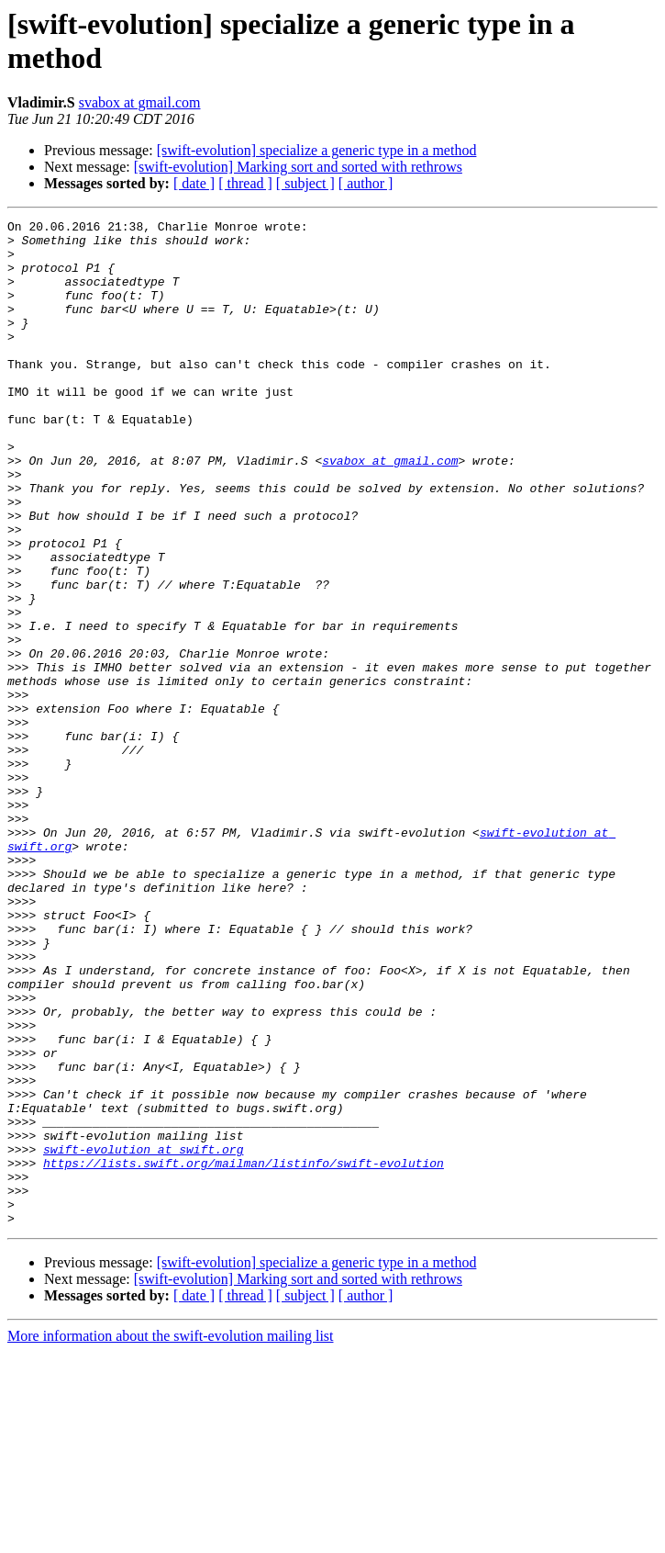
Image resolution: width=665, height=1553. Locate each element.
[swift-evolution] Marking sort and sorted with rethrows (298, 166)
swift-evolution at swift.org (143, 1336)
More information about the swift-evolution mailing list (170, 1537)
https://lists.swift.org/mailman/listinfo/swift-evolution (243, 1353)
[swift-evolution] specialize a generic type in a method (317, 150)
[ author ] (365, 183)
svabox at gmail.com (140, 102)
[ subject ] (305, 183)
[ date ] (194, 183)
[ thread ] (245, 183)
